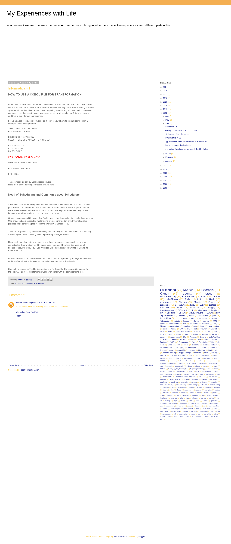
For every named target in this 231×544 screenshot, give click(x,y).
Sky (161, 313)
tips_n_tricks (165, 318)
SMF (170, 331)
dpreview (217, 387)
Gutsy (202, 305)
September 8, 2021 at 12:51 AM (42, 303)
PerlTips (173, 342)
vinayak (199, 416)
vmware (206, 321)
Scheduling (40, 283)
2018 (165, 91)
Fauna (174, 339)
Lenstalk (214, 329)
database (166, 387)
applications (210, 374)
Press (194, 342)
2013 (165, 109)
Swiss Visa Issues (182, 331)
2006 (165, 184)
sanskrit (205, 334)
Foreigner (206, 358)
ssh (175, 414)
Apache (174, 329)
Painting (189, 366)
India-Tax (199, 361)
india (199, 299)
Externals (207, 290)
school (165, 408)
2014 (165, 105)
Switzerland (168, 290)
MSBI (206, 339)
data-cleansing (181, 385)
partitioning (183, 403)
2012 (165, 113)
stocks (193, 414)
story (199, 414)
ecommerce (188, 390)
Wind (213, 342)
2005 (165, 188)
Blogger (142, 536)
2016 (165, 98)
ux (193, 416)
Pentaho (163, 342)
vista (206, 416)
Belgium (182, 313)
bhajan (186, 379)
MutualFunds (213, 363)
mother (183, 401)
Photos (197, 366)
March (168, 154)
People (214, 310)
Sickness (163, 326)
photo (214, 315)
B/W (181, 329)
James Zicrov (22, 303)
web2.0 (163, 355)
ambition (169, 374)
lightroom (195, 398)
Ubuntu (187, 293)
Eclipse (178, 358)
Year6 (190, 371)
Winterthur (164, 308)
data (195, 326)
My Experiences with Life (41, 13)
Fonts (191, 339)
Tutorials (206, 331)
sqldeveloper (167, 414)
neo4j (190, 401)
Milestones (202, 310)
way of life (214, 416)
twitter (181, 416)
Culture (210, 313)
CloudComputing (196, 313)
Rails (187, 299)
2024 (165, 87)
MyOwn (188, 290)
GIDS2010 (182, 310)
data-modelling (215, 385)
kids (187, 398)
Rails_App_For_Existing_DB (178, 369)
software (194, 411)
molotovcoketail (120, 536)
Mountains (194, 324)
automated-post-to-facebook (185, 377)
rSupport (197, 406)
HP (192, 310)
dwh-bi (191, 315)
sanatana (197, 353)
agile (161, 374)
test (169, 416)
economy (198, 390)
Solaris (214, 318)
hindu (202, 326)
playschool (213, 403)
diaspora (208, 387)
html (210, 350)
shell (197, 408)
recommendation (214, 406)
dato (173, 387)
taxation (163, 416)
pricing (195, 334)
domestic (213, 347)
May (167, 120)
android (194, 374)
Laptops (212, 305)
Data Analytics (214, 337)
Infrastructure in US (173, 138)
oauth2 (205, 401)
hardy (192, 305)
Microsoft (203, 363)
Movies (214, 339)
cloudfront (174, 382)
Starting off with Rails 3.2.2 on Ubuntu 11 (182, 130)
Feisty (198, 358)
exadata (217, 390)
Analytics (193, 337)
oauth (197, 401)
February (169, 157)
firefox (192, 392)
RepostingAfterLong (197, 369)
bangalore (186, 326)
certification (164, 382)
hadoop (186, 321)
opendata (163, 403)
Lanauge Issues (211, 361)
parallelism (173, 403)
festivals (184, 392)
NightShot (203, 318)
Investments (174, 324)
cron (51, 221)
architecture (174, 326)
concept (194, 382)
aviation (170, 345)
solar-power (204, 411)
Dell (195, 329)
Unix (215, 331)
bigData (177, 321)
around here (48, 185)
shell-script (206, 408)
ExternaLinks (188, 296)
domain (203, 347)
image (215, 395)
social (165, 329)
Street (179, 308)
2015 (165, 102)
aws (178, 345)
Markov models (191, 363)
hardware (191, 350)
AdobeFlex (205, 355)
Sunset (182, 315)
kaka (181, 398)
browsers (195, 379)
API (197, 355)
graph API (181, 350)
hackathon (185, 395)
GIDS (215, 358)
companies (184, 382)
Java (199, 339)
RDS (215, 366)
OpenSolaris (179, 366)
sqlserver (163, 337)
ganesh (215, 392)
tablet (216, 414)
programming (170, 406)
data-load (204, 385)
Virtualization (165, 321)
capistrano (213, 379)
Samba (208, 369)
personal (204, 403)
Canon (164, 293)
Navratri (169, 366)
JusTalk (216, 296)
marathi (203, 398)
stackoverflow (183, 414)
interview (174, 398)
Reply (18, 316)
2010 (165, 169)
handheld (195, 395)
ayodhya (163, 379)
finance (163, 350)
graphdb (169, 395)
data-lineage (193, 385)
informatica (30, 283)
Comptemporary (167, 310)
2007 (165, 180)
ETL (24, 283)
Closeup (183, 302)
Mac (184, 324)
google (171, 350)
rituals (217, 326)
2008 (165, 177)
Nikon (162, 331)
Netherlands (203, 315)
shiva (215, 408)
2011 (165, 166)
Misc (193, 318)
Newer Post (14, 365)
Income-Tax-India (186, 361)
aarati (197, 371)
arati (218, 374)
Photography (183, 342)
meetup (167, 401)
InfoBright (203, 329)
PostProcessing (168, 296)
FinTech (183, 339)
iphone (217, 350)
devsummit (195, 308)
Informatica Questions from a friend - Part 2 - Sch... (186, 149)
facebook (166, 392)
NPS (161, 366)
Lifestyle (172, 363)
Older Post (148, 365)
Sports (162, 371)
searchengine (175, 408)
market (211, 398)
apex (201, 374)
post (161, 406)
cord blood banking (166, 385)
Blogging (211, 308)
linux (186, 334)
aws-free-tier (213, 377)
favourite (175, 392)
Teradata (196, 331)
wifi (161, 419)
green (177, 395)
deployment (182, 387)
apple (162, 334)
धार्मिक (215, 321)
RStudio (163, 369)
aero (215, 371)
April (167, 124)
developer (192, 347)
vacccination (175, 337)
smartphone (164, 411)
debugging (180, 347)
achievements (206, 371)
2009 (165, 173)
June (167, 116)
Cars (170, 358)
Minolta (197, 302)
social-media (175, 411)
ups (188, 416)
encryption (208, 390)
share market (188, 408)
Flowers (212, 302)
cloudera (195, 345)
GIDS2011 (163, 361)
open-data (214, 401)
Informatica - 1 (171, 127)
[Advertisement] (81, 53)
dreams (165, 390)
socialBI (185, 411)
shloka (214, 334)
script (206, 353)
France (163, 324)
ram (204, 406)
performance (194, 403)
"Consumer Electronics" (177, 355)
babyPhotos (172, 299)
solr (212, 411)
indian (178, 334)
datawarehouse (166, 347)
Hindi (211, 299)
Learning (163, 363)
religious (196, 321)
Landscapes (165, 305)
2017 (165, 94)
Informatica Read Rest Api (27, 312)
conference (203, 382)
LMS (185, 318)
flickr (170, 334)
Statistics (171, 371)
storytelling (207, 414)
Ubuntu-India (181, 371)
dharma (199, 387)
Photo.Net (205, 324)
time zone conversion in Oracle (178, 145)
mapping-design (185, 353)
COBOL (18, 283)
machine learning (169, 353)
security (214, 353)
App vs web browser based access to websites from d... (188, 142)
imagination (164, 398)
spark (218, 411)
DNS (188, 329)
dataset (214, 345)
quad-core (181, 406)
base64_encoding (175, 379)
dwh (172, 390)
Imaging (173, 361)
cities (186, 345)
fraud (199, 392)
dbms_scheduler (77, 218)
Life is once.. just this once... (177, 134)
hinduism (201, 350)
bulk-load (204, 379)
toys (175, 416)
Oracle (208, 293)
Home (81, 365)
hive (202, 395)
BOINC (215, 355)
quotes (189, 406)
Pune (205, 366)
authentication (167, 377)
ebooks (178, 390)
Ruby (215, 324)
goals (162, 395)
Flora (203, 296)
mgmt (175, 401)
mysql (210, 326)
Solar (216, 369)
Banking (203, 337)
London (180, 363)
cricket (205, 345)
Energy (165, 339)
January (169, 161)
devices (191, 387)
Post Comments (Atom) (30, 370)
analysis (178, 374)
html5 (208, 395)
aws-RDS (202, 377)
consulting (214, 382)
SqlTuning (171, 313)
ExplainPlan (188, 358)
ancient (186, 374)
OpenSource (180, 305)
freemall (206, 392)
